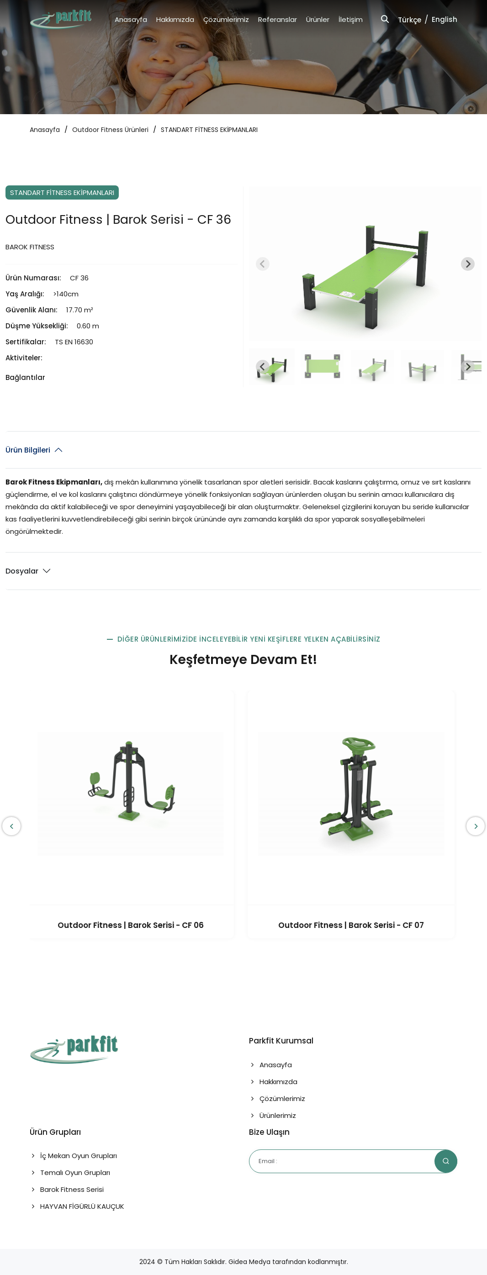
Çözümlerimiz (226, 19)
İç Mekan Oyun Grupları (73, 1155)
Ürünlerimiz (272, 1115)
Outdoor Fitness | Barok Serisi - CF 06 (133, 925)
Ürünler (317, 19)
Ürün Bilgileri (27, 450)
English (444, 19)
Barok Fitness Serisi (67, 1189)
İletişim (351, 19)
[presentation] (11, 826)
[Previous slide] (263, 264)
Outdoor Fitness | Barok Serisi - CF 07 (354, 925)
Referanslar (277, 19)
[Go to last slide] (263, 367)
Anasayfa (131, 19)
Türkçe (409, 20)
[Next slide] (468, 264)
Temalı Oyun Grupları (70, 1172)
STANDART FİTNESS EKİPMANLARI (209, 129)
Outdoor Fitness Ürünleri (110, 129)
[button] (272, 366)
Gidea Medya (249, 1261)
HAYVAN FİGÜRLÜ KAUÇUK (77, 1206)
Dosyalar (21, 571)
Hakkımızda (175, 19)
